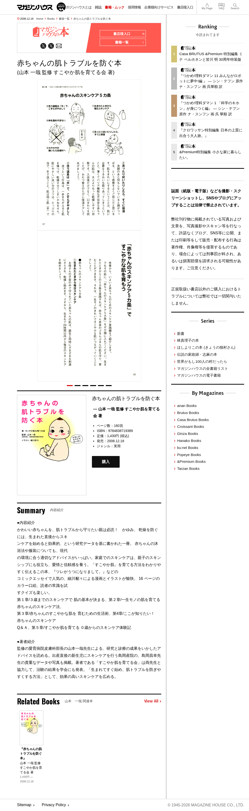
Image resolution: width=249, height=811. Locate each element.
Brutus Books (188, 413)
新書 (180, 333)
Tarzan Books (188, 468)
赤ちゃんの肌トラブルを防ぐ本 (92, 18)
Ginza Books (187, 433)
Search (235, 4)
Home (39, 18)
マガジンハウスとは (76, 7)
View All (152, 701)
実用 (117, 446)
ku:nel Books (187, 448)
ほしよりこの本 (206, 347)
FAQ (221, 4)
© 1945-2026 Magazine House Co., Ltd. (205, 805)
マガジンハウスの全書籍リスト (202, 368)
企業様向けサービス (158, 7)
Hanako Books (189, 441)
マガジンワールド (41, 6)
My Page (207, 4)
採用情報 (134, 7)
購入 (106, 462)
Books (51, 18)
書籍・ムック (114, 7)
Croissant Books (190, 426)
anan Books (186, 406)
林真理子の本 (188, 340)
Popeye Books (189, 455)
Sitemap (24, 805)
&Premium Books (191, 461)
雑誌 (98, 7)
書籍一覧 (64, 18)
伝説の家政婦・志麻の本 (197, 354)
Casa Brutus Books (193, 420)
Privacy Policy (54, 805)
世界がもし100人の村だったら (202, 361)
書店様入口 (185, 7)
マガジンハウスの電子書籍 (199, 375)
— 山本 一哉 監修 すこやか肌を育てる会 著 (126, 412)
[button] (70, 386)
